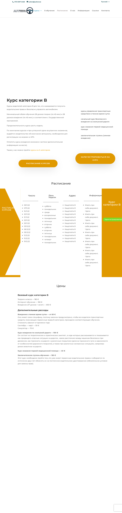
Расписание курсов (38, 163)
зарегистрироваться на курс (95, 158)
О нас (72, 11)
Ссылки (95, 11)
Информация (83, 11)
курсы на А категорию (40, 150)
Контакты (105, 11)
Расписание (62, 11)
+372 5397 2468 (19, 2)
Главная (22, 11)
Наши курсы (34, 11)
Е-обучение (49, 11)
